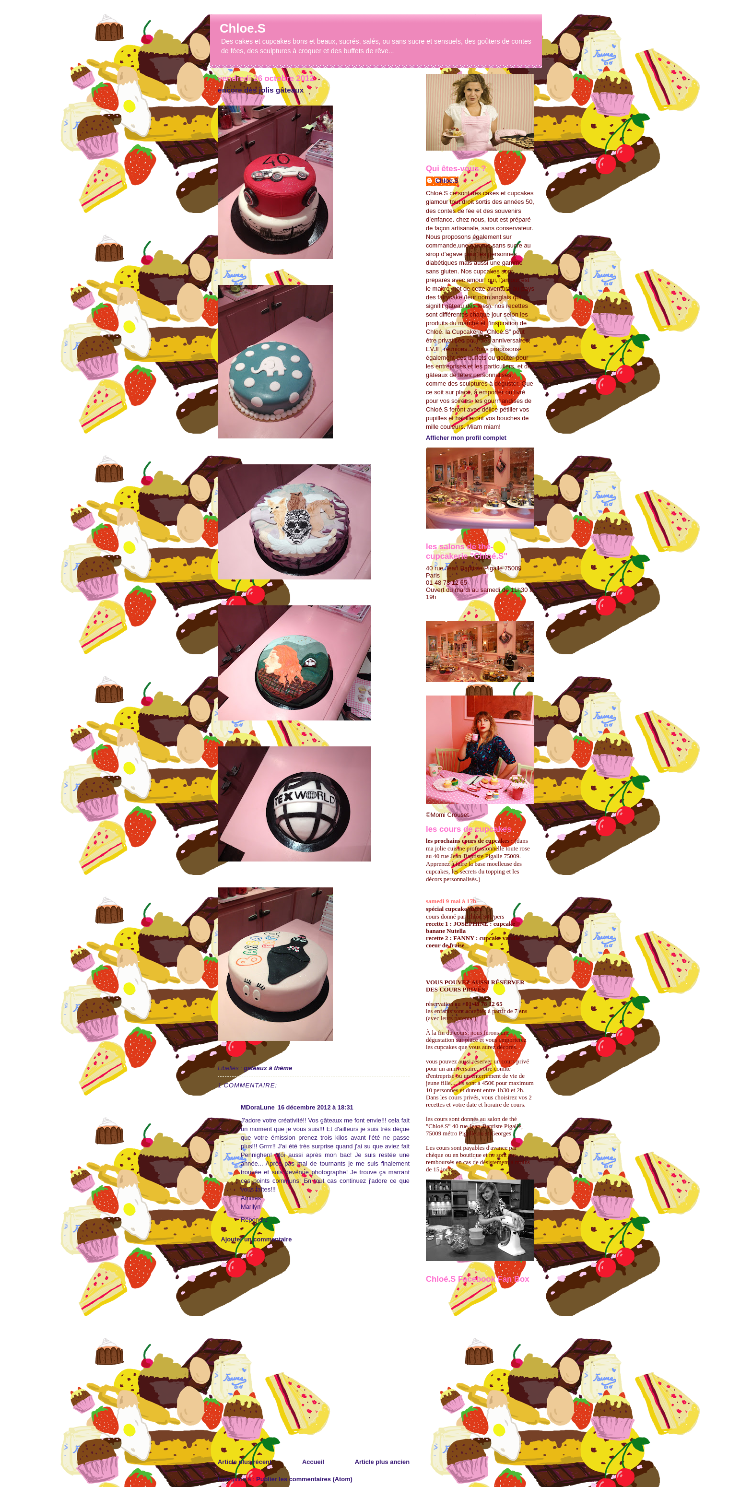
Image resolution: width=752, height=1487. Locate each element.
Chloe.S (243, 28)
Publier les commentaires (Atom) (304, 1479)
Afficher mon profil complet (466, 437)
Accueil (313, 1461)
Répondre (254, 1219)
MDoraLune (258, 1107)
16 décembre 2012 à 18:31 (315, 1107)
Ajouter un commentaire (256, 1239)
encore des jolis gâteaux (261, 90)
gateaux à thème (268, 1068)
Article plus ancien (382, 1461)
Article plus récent (244, 1461)
